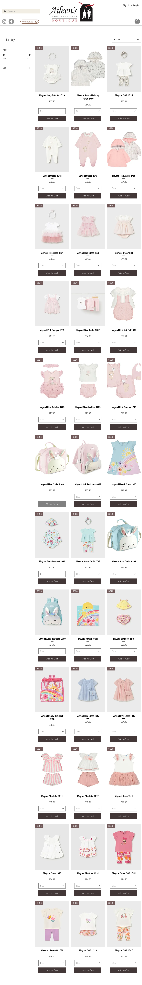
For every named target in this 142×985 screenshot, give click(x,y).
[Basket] (137, 21)
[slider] (4, 55)
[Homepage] (29, 22)
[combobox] (126, 39)
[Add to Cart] (52, 118)
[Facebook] (11, 21)
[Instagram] (4, 21)
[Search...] (21, 11)
